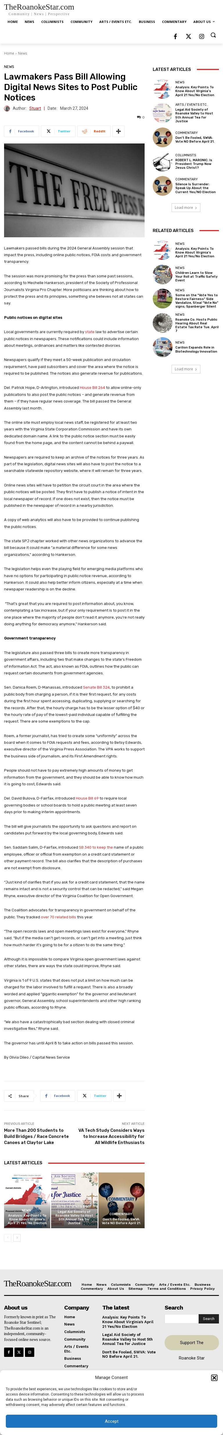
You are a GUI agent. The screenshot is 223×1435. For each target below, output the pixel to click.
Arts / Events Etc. (74, 1206)
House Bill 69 (87, 798)
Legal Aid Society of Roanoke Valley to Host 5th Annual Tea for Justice (74, 1217)
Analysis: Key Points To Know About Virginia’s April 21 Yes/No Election (27, 1219)
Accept (111, 1421)
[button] (214, 1378)
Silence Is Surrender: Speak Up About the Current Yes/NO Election (195, 188)
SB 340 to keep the (96, 847)
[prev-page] (7, 1238)
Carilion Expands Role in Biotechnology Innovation (196, 349)
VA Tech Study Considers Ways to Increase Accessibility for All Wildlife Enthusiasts (111, 1136)
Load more (186, 207)
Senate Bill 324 (96, 687)
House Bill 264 (92, 387)
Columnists (185, 155)
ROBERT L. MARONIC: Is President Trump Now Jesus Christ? (193, 164)
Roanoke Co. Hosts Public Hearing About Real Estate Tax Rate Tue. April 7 (197, 325)
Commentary (120, 1214)
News (22, 53)
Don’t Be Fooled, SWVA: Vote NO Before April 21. (121, 1221)
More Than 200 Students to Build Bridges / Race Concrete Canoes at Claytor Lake (36, 1136)
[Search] (209, 1318)
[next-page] (17, 1238)
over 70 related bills (58, 917)
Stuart (35, 108)
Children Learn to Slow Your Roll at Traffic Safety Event (196, 276)
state (90, 332)
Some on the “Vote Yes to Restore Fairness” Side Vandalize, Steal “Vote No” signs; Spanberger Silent (196, 301)
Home (9, 53)
